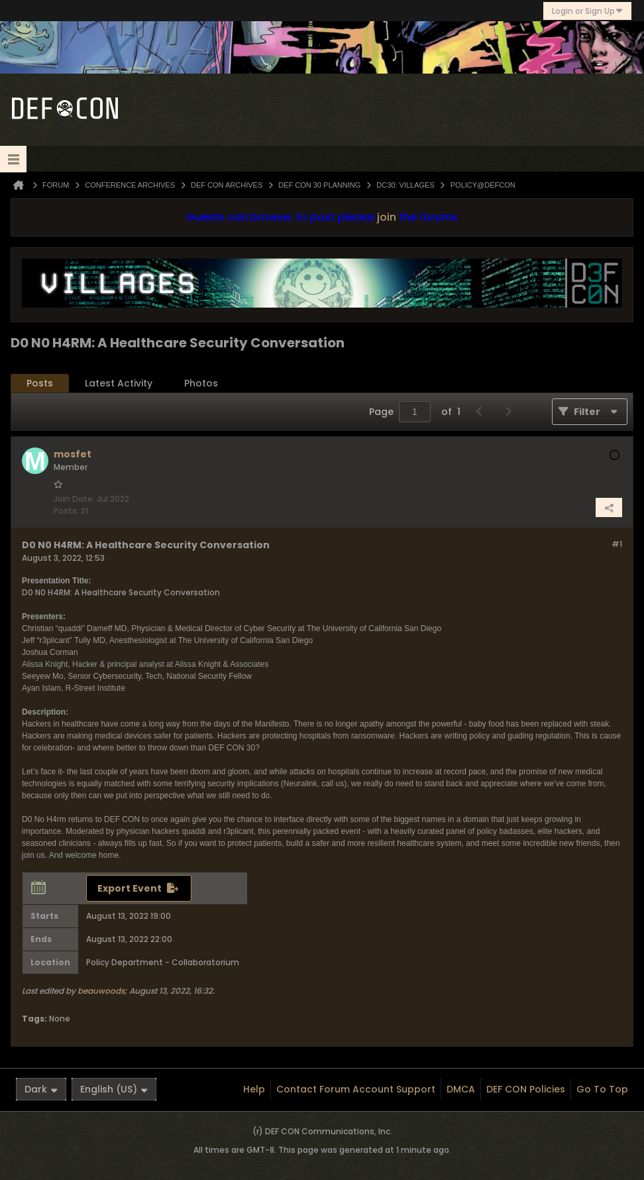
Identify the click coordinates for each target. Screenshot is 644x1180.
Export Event (129, 888)
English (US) (114, 1089)
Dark (41, 1089)
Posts (40, 383)
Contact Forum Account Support (355, 1089)
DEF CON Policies (525, 1089)
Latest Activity (118, 383)
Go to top (602, 1089)
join (386, 217)
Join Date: (74, 498)
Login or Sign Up (587, 11)
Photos (201, 383)
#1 (617, 544)
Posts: (66, 510)
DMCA (461, 1089)
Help (254, 1089)
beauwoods (101, 990)
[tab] (40, 383)
